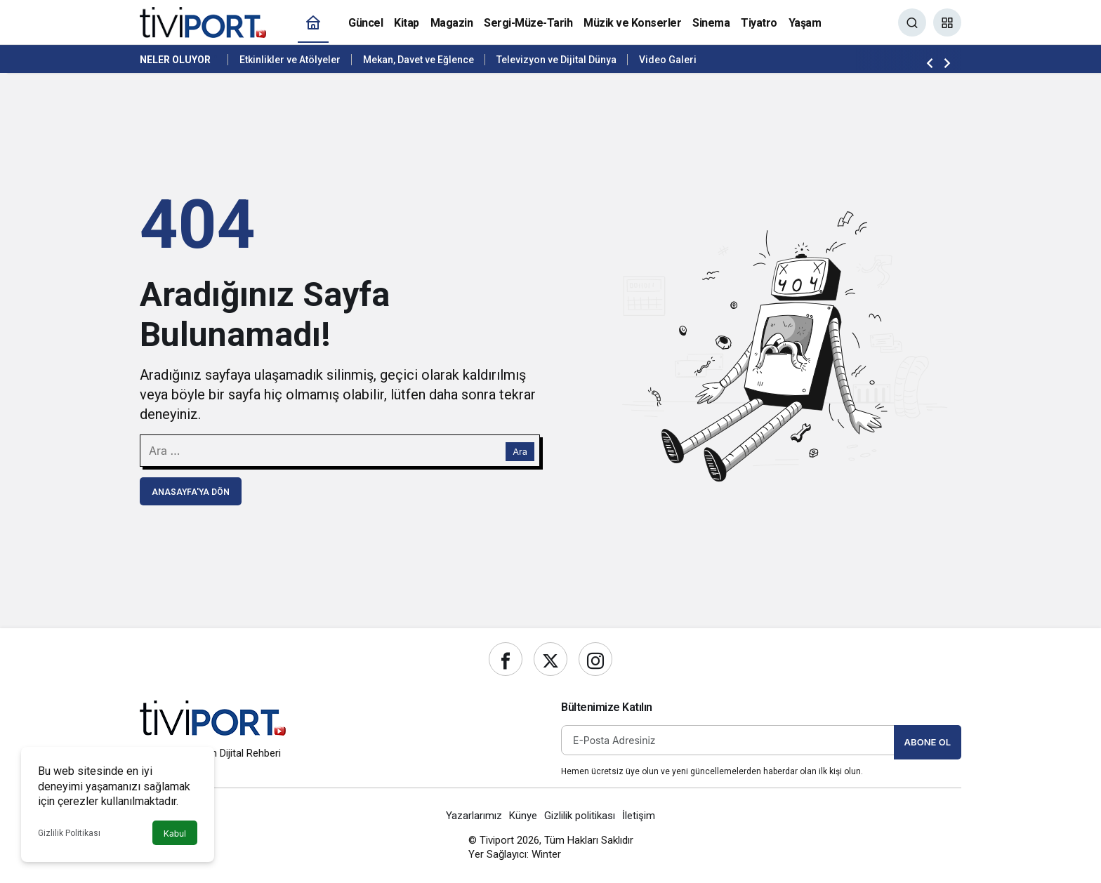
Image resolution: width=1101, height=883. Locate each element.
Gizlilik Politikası (69, 833)
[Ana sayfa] (313, 23)
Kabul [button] (175, 833)
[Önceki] (930, 62)
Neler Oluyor (175, 59)
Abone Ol (927, 742)
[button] (947, 22)
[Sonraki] (947, 62)
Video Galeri (668, 59)
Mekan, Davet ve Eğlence (418, 59)
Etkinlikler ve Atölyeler (290, 59)
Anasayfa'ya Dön (191, 492)
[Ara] (912, 22)
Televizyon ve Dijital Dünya (556, 59)
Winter (546, 854)
